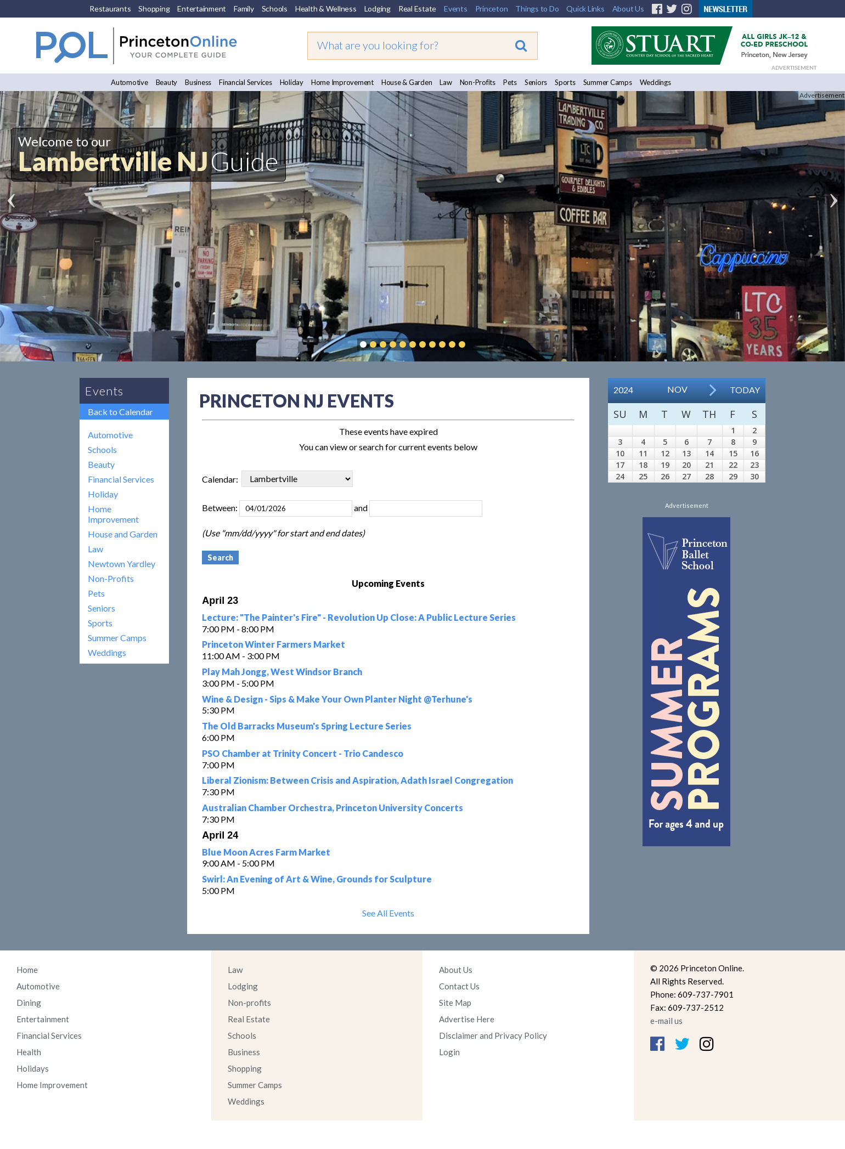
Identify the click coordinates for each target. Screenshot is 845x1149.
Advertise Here (466, 1019)
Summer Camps (607, 82)
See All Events (388, 913)
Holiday (291, 82)
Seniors (536, 82)
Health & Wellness (326, 8)
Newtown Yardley (121, 563)
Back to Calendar (120, 411)
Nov (677, 389)
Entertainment (201, 8)
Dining (28, 1003)
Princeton (491, 8)
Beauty (167, 82)
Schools (275, 8)
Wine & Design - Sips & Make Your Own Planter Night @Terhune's (337, 699)
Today (745, 389)
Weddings (655, 82)
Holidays (32, 1068)
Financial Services (245, 82)
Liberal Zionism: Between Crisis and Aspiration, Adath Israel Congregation (357, 780)
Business (198, 82)
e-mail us (666, 1021)
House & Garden (406, 82)
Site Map (455, 1003)
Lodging (377, 8)
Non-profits (249, 1003)
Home (27, 970)
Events (455, 8)
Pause (478, 344)
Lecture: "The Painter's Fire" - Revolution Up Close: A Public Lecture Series (359, 617)
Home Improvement (342, 82)
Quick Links (585, 8)
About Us (628, 8)
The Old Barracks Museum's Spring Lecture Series (307, 726)
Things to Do (537, 8)
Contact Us (459, 986)
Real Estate (417, 8)
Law (446, 82)
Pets (510, 82)
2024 (623, 389)
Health (28, 1052)
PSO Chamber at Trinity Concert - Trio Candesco (302, 753)
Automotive (129, 82)
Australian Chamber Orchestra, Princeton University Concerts (332, 807)
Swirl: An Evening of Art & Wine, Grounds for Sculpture (317, 879)
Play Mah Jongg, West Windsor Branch (282, 671)
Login (449, 1052)
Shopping (154, 8)
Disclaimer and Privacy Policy (493, 1035)
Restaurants (110, 8)
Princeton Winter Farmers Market (273, 644)
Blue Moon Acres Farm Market (266, 852)
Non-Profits (477, 82)
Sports (565, 82)
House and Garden (122, 534)
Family (244, 8)
